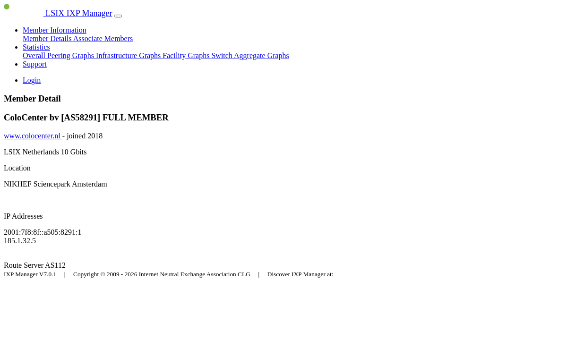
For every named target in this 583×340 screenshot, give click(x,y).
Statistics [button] (36, 47)
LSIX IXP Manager (58, 13)
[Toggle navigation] (118, 16)
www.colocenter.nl (33, 136)
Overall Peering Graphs (59, 55)
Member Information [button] (54, 30)
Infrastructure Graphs (129, 55)
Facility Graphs (187, 55)
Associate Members (103, 38)
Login (32, 80)
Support (35, 64)
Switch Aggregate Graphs (250, 55)
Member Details (48, 38)
